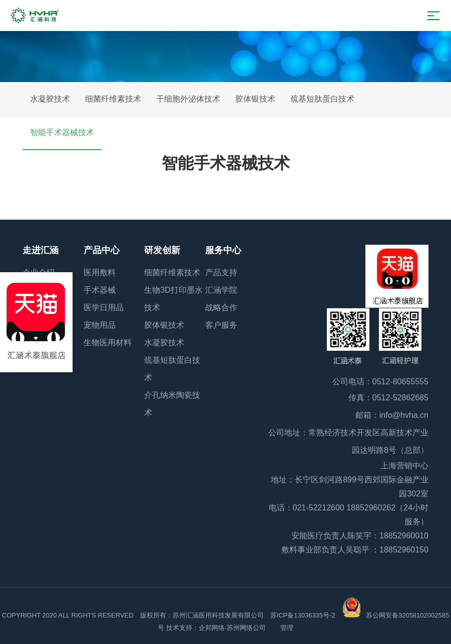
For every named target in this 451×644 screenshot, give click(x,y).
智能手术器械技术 (62, 132)
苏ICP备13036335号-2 (302, 615)
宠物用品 (100, 325)
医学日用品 (104, 307)
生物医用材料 (108, 342)
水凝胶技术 (50, 99)
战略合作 (221, 307)
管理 (286, 627)
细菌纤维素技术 (113, 99)
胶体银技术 (255, 99)
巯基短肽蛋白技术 (322, 99)
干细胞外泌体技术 (188, 99)
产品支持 (221, 272)
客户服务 (221, 325)
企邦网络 (212, 627)
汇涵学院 (221, 290)
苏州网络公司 (247, 627)
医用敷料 (100, 272)
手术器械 (100, 290)
